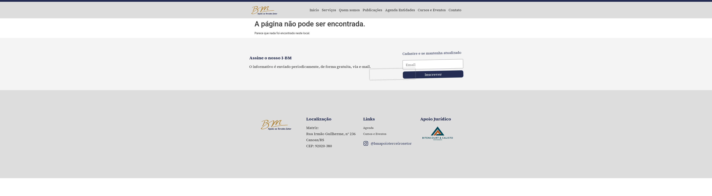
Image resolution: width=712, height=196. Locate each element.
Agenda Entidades (400, 10)
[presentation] (394, 76)
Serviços (329, 10)
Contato (455, 10)
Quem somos (349, 10)
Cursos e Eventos (432, 10)
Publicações (372, 10)
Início (314, 10)
